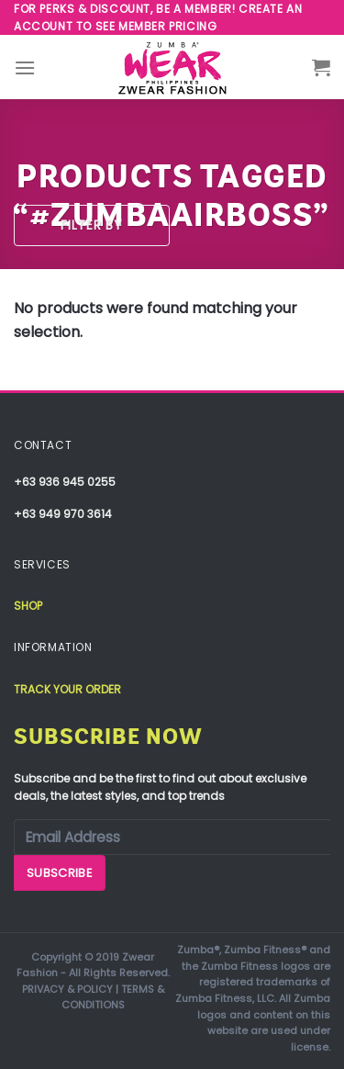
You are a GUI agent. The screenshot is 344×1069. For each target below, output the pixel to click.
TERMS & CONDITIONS (112, 997)
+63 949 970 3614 (63, 514)
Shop (28, 605)
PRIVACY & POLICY (67, 989)
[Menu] (25, 67)
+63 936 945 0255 (65, 481)
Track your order (67, 689)
